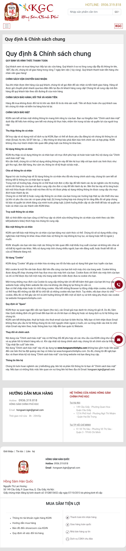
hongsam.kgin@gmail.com (101, 369)
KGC (118, 26)
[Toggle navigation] (6, 26)
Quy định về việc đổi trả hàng (28, 533)
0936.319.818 (111, 5)
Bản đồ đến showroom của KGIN (30, 528)
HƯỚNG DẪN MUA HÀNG (31, 393)
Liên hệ (30, 451)
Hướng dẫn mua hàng (24, 523)
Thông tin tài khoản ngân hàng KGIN (32, 517)
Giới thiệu (8, 451)
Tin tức (19, 451)
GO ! (117, 12)
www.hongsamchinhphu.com (72, 348)
